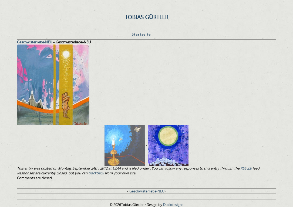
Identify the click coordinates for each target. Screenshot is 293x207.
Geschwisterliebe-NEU (34, 42)
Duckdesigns (173, 204)
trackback (96, 173)
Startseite (141, 34)
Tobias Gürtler (146, 17)
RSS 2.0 (246, 168)
